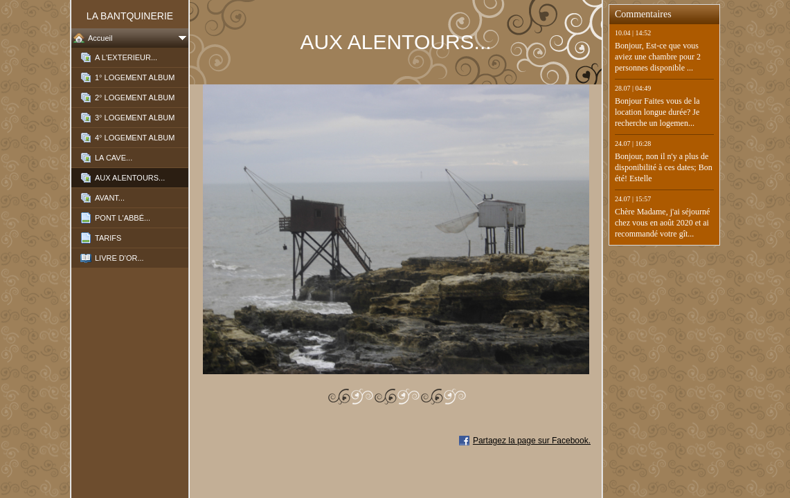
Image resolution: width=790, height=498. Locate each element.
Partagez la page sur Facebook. (532, 440)
